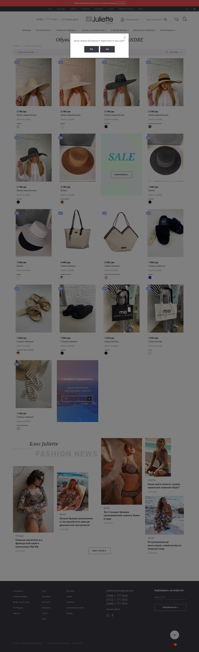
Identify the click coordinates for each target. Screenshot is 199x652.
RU (91, 49)
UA (107, 49)
